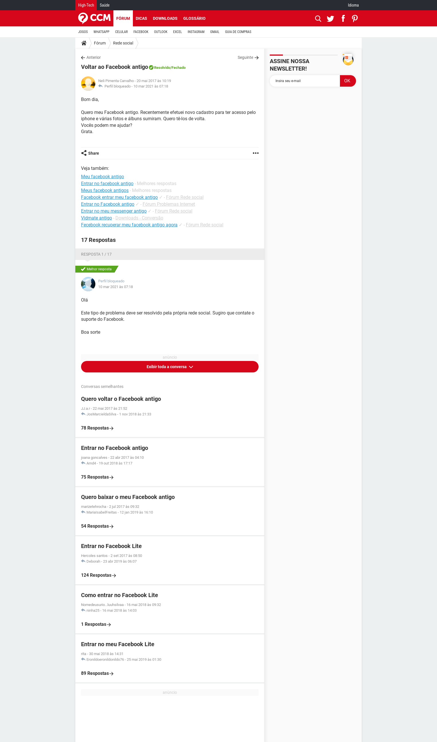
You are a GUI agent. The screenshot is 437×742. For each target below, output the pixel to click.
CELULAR (121, 32)
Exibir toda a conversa (167, 366)
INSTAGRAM (196, 32)
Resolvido (162, 67)
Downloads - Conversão (139, 218)
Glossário (194, 18)
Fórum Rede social (185, 197)
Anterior (93, 57)
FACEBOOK (140, 32)
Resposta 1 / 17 (96, 254)
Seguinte (245, 57)
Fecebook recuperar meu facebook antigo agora (129, 225)
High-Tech (86, 5)
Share (93, 153)
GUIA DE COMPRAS (238, 32)
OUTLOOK (161, 32)
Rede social (123, 43)
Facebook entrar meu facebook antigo (119, 197)
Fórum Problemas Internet (169, 204)
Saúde (104, 5)
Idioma (353, 5)
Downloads (165, 18)
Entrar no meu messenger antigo (114, 211)
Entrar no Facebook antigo (107, 204)
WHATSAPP (101, 32)
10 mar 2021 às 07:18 (150, 86)
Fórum (123, 18)
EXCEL (177, 32)
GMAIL (214, 32)
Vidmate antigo (96, 218)
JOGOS (83, 32)
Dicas (141, 18)
